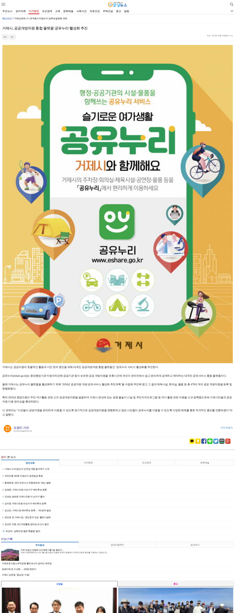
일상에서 (194, 545)
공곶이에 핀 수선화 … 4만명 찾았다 (19, 569)
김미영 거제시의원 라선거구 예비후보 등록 (24, 503)
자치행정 (34, 11)
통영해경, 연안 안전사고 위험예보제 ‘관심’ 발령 (26, 483)
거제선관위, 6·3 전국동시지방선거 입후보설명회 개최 (40, 18)
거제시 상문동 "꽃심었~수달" (16, 575)
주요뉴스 (7, 11)
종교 (118, 11)
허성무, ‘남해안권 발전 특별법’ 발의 (21, 531)
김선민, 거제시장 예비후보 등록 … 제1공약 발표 (26, 510)
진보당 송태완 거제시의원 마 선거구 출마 (23, 496)
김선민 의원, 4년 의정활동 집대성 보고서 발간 (25, 524)
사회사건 (81, 11)
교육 (57, 11)
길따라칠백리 (117, 545)
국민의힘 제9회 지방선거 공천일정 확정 (22, 476)
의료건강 (95, 11)
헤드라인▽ (8, 18)
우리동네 (39, 545)
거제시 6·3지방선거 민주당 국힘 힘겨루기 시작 (25, 469)
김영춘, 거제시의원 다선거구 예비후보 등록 (24, 490)
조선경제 (47, 11)
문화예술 (68, 11)
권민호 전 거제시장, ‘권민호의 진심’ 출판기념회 (26, 517)
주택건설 (108, 11)
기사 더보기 (226, 427)
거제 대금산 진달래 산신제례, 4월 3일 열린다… (42, 550)
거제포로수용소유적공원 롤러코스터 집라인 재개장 (27, 563)
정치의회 (21, 11)
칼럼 (126, 11)
